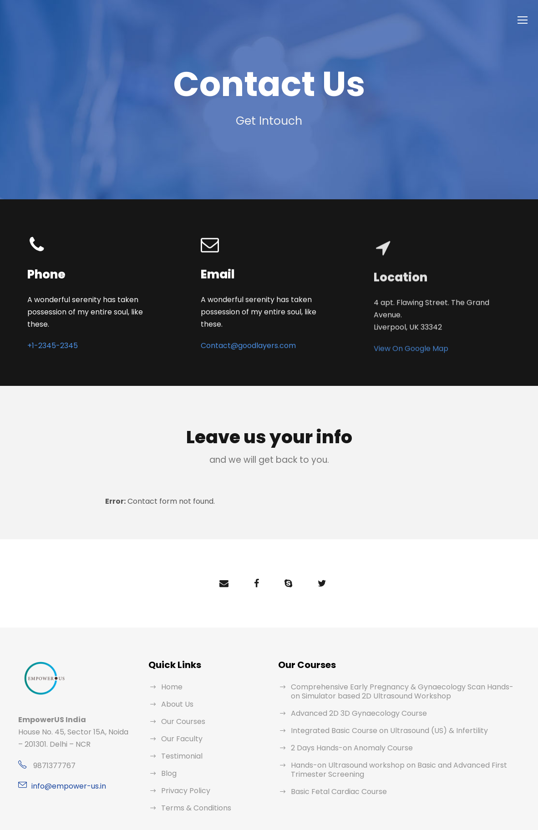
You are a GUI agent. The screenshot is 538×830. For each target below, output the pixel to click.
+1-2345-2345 (50, 334)
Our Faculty (180, 726)
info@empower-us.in (64, 774)
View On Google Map (408, 355)
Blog (168, 761)
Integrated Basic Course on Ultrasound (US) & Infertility (380, 718)
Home (171, 674)
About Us (176, 692)
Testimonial (179, 744)
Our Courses (182, 709)
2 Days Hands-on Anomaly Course (346, 735)
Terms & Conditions (192, 796)
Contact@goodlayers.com (242, 326)
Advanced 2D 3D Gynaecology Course (353, 701)
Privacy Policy (184, 778)
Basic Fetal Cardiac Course (335, 779)
